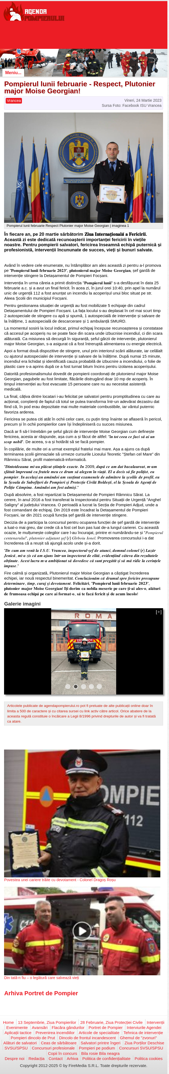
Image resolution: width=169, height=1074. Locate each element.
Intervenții (155, 1022)
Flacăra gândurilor (68, 1027)
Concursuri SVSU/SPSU (141, 1048)
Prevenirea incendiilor (54, 1032)
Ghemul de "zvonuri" (138, 1037)
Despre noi (14, 1058)
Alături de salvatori (20, 1043)
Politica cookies (148, 1058)
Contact (56, 1058)
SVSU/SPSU (16, 1048)
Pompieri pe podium (97, 1048)
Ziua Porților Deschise (144, 1043)
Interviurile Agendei (144, 1027)
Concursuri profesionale (53, 1048)
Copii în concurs (62, 1053)
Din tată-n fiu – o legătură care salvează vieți (41, 978)
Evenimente (17, 1027)
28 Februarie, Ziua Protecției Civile (111, 1022)
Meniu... (13, 72)
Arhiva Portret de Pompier (41, 993)
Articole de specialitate (99, 1032)
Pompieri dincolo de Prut (33, 1037)
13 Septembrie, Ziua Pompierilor (47, 1022)
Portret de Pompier (106, 1027)
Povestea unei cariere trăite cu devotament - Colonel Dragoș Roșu (60, 880)
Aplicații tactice (18, 1032)
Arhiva (72, 1058)
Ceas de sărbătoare (59, 1043)
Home (8, 1022)
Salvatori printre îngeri (101, 1043)
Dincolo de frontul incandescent (87, 1037)
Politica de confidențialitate (106, 1058)
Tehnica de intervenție (143, 1032)
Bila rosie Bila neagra (100, 1053)
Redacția (36, 1058)
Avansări (40, 1027)
